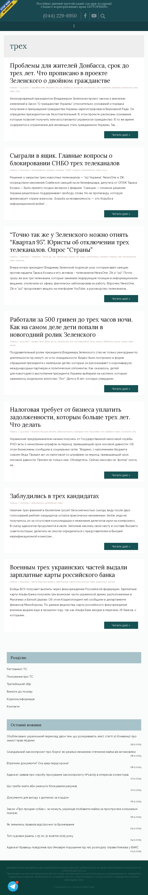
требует (109, 431)
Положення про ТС (20, 676)
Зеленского (89, 87)
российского (83, 582)
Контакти (13, 706)
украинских (101, 582)
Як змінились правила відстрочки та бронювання (40, 824)
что (18, 91)
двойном (50, 87)
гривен (34, 341)
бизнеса (36, 431)
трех (12, 91)
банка (34, 582)
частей (111, 582)
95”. (50, 257)
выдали (51, 582)
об (77, 257)
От (102, 431)
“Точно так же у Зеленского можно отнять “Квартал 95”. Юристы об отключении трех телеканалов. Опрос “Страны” (69, 242)
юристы (20, 260)
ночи (92, 341)
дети (47, 341)
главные (60, 170)
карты (72, 582)
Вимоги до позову (20, 691)
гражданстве (38, 87)
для (57, 87)
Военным (42, 582)
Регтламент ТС (17, 669)
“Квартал (36, 257)
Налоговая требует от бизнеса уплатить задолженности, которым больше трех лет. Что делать (70, 417)
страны (113, 257)
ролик (117, 341)
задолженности (65, 431)
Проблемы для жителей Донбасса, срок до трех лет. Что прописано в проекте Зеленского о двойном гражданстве (69, 73)
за (55, 341)
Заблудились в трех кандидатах (54, 496)
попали (99, 341)
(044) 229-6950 (60, 16)
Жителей (78, 87)
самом (124, 341)
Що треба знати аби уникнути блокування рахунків (42, 786)
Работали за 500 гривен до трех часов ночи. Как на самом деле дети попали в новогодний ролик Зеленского (71, 327)
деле (41, 341)
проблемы (106, 87)
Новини (13, 87)
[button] (74, 26)
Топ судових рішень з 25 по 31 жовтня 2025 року (40, 835)
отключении (93, 257)
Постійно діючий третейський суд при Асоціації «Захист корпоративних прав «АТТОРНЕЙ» (74, 5)
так (120, 257)
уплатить (126, 431)
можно (72, 257)
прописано (127, 87)
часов (13, 345)
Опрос (83, 257)
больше (44, 431)
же (54, 257)
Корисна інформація (21, 699)
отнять (104, 257)
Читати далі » (121, 133)
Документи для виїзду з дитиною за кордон (38, 797)
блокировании (39, 170)
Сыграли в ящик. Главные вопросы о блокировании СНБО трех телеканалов (64, 159)
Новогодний (83, 341)
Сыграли (76, 170)
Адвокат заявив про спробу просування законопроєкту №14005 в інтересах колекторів (68, 774)
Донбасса (68, 87)
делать (52, 431)
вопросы (51, 170)
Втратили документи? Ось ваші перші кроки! (37, 763)
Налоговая (94, 431)
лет (98, 87)
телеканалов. (88, 170)
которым (78, 431)
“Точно (45, 257)
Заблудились (37, 503)
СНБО (68, 170)
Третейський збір (19, 684)
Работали (108, 341)
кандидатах (51, 503)
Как (71, 341)
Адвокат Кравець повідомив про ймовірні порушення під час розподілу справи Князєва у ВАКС (72, 847)
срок (135, 87)
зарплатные (62, 582)
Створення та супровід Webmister (74, 887)
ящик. (105, 170)
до (61, 87)
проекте (116, 87)
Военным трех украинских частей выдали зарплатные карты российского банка (68, 571)
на (75, 341)
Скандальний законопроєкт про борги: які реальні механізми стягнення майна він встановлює (71, 751)
